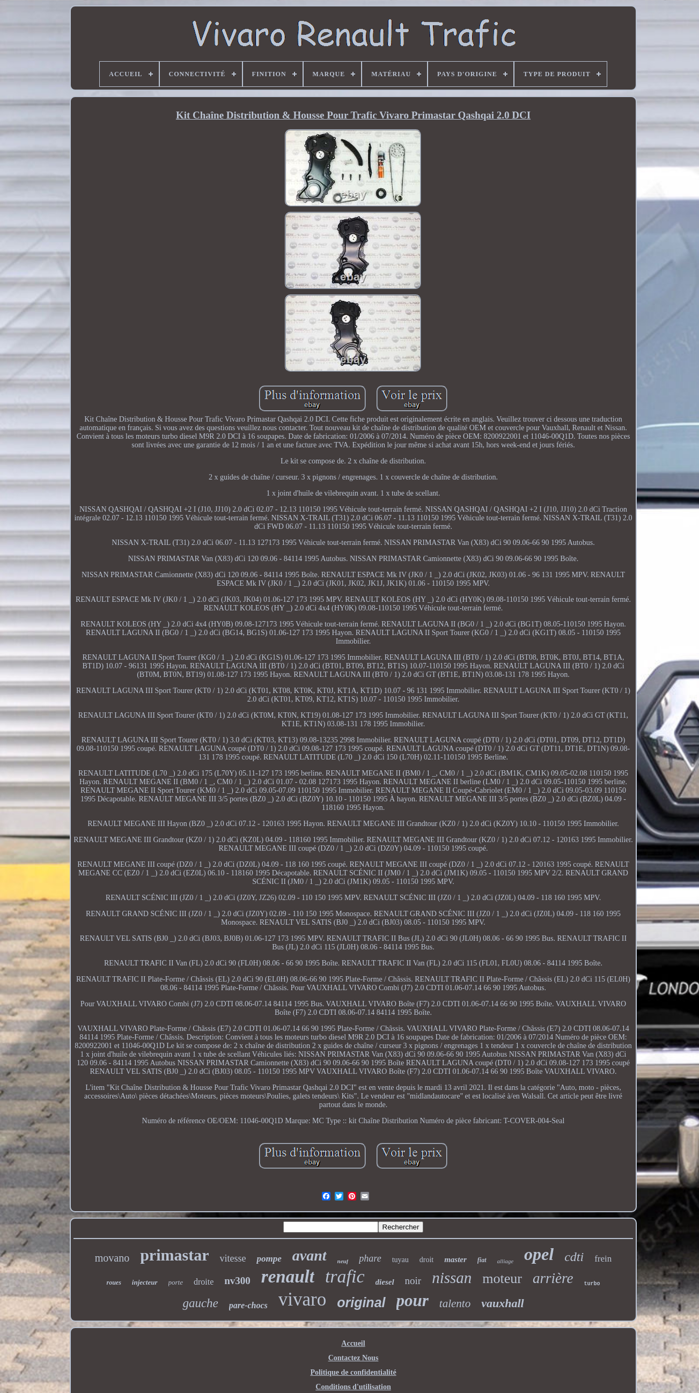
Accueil (353, 1343)
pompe (268, 1259)
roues (113, 1282)
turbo (592, 1284)
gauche (200, 1303)
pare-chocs (248, 1305)
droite (204, 1281)
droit (426, 1260)
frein (603, 1259)
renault (287, 1276)
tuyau (400, 1260)
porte (175, 1282)
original (361, 1302)
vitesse (232, 1258)
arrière (553, 1278)
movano (112, 1258)
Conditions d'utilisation (353, 1387)
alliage (505, 1261)
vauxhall (502, 1303)
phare (370, 1258)
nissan (452, 1277)
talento (454, 1303)
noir (413, 1280)
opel (539, 1254)
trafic (345, 1276)
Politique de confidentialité (353, 1372)
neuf (343, 1261)
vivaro (302, 1299)
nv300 (237, 1280)
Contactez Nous (353, 1358)
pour (412, 1300)
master (455, 1259)
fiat (482, 1260)
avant (309, 1255)
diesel (385, 1282)
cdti (574, 1257)
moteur (502, 1278)
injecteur (145, 1282)
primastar (174, 1255)
